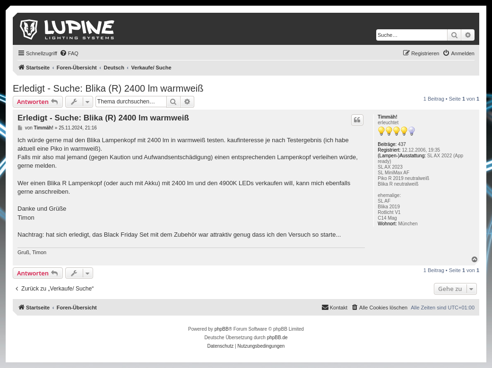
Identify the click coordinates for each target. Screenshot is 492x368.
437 (402, 144)
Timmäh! (387, 117)
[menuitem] (69, 53)
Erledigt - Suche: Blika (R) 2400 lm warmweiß (108, 88)
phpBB (222, 329)
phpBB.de (277, 337)
